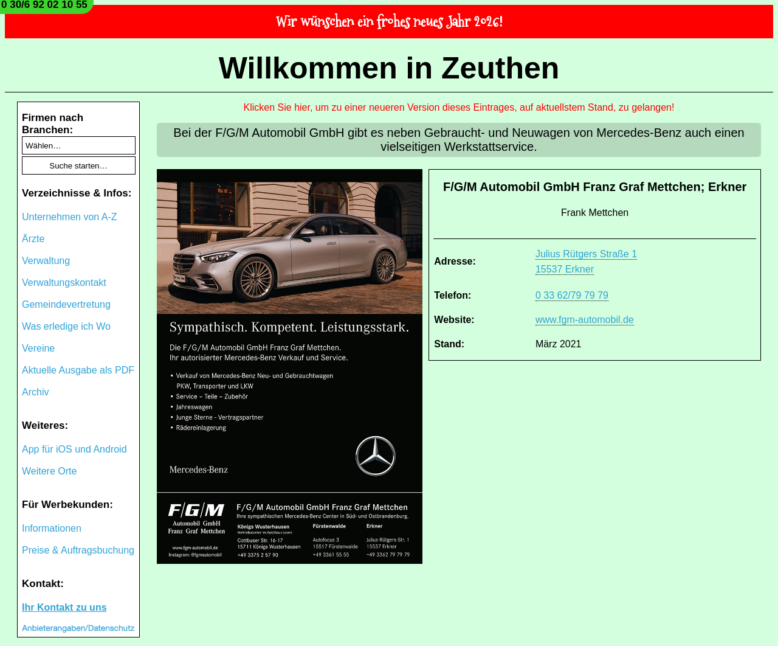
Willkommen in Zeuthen (389, 68)
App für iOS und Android (74, 449)
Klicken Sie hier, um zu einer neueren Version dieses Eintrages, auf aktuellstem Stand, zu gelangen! (459, 107)
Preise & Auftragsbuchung (78, 550)
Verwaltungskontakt (64, 282)
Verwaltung (46, 260)
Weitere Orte (49, 471)
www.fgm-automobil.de (584, 319)
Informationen (51, 528)
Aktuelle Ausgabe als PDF (78, 370)
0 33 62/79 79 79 (571, 295)
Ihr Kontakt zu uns (64, 607)
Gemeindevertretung (66, 304)
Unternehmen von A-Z (69, 217)
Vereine (38, 348)
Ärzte (33, 239)
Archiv (35, 392)
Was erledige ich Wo (66, 326)
